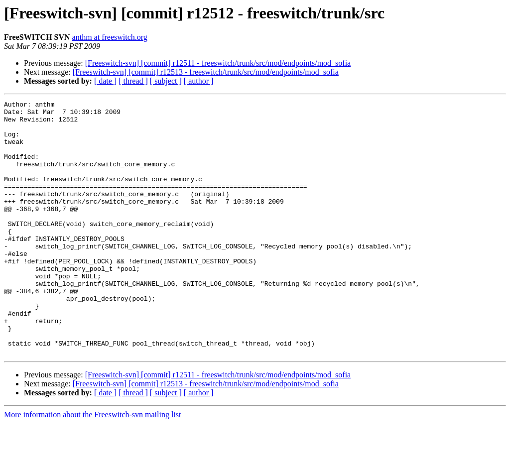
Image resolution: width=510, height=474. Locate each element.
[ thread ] (133, 81)
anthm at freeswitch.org (109, 37)
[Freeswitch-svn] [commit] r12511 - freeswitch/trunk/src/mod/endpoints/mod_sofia (218, 63)
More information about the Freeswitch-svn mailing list (92, 465)
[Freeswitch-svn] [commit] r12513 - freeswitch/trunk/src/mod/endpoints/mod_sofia (206, 72)
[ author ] (199, 81)
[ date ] (105, 81)
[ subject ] (166, 81)
